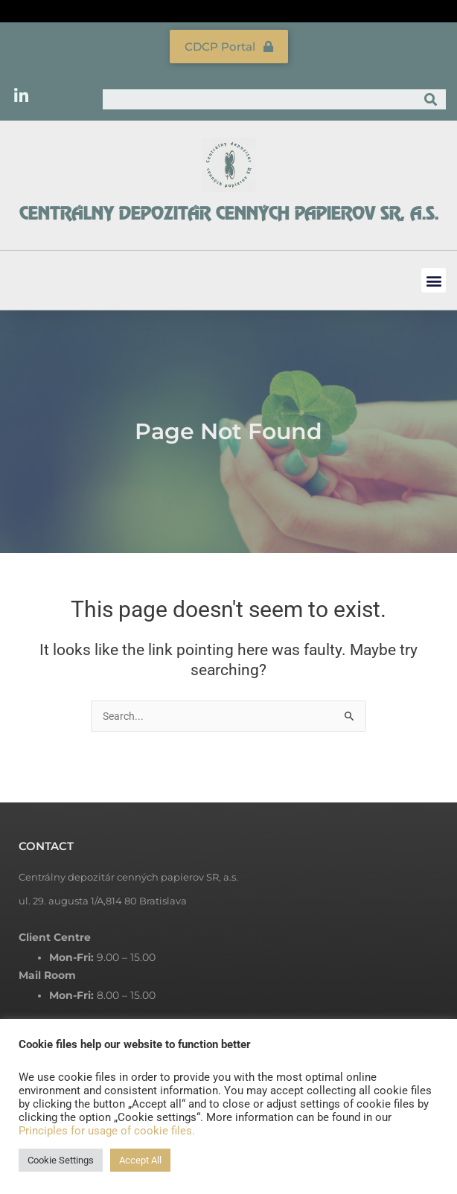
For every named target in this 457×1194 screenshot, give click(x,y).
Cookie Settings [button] (61, 1160)
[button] (433, 280)
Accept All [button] (140, 1160)
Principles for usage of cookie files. (107, 1130)
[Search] (430, 99)
